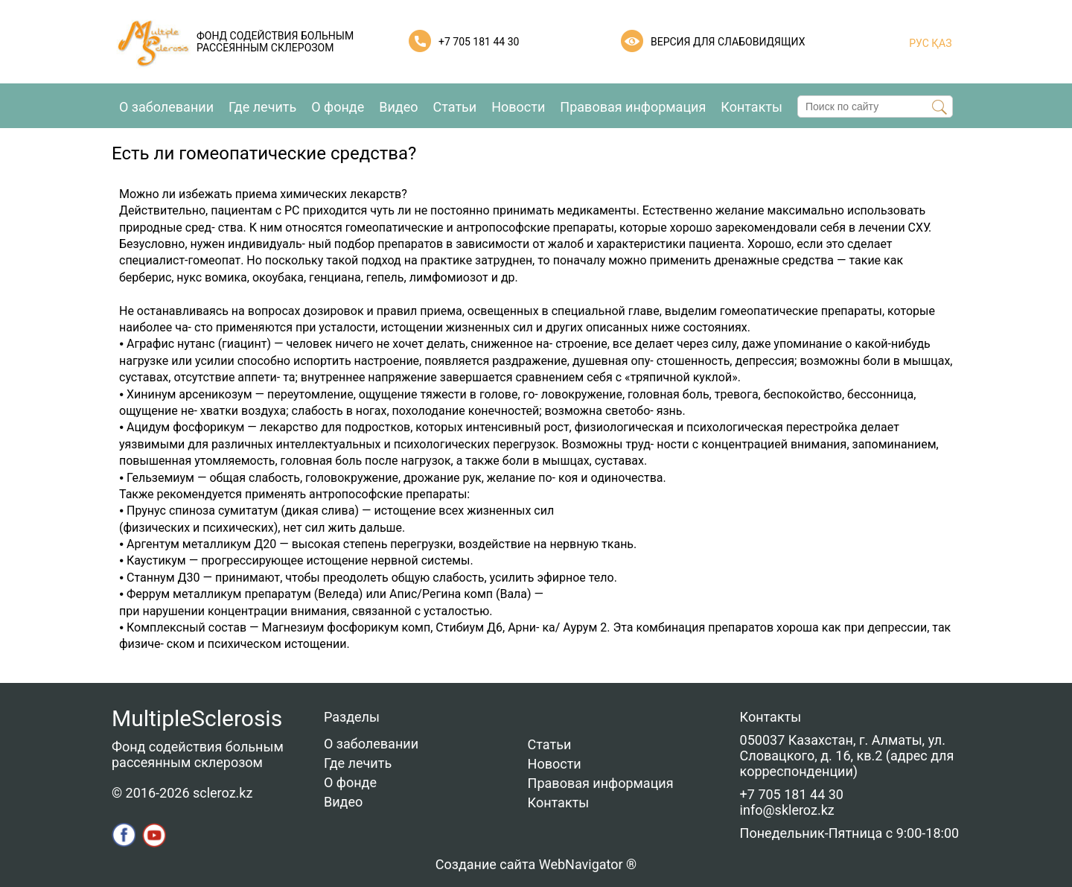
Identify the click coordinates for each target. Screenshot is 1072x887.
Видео (398, 107)
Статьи (455, 107)
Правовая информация (633, 107)
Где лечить (262, 107)
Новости (518, 107)
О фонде (337, 107)
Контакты (751, 107)
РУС (919, 43)
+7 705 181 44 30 (478, 42)
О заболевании (166, 107)
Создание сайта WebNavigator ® (536, 864)
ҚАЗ (940, 43)
